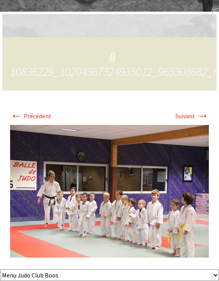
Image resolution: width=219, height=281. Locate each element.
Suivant (192, 116)
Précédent (30, 116)
